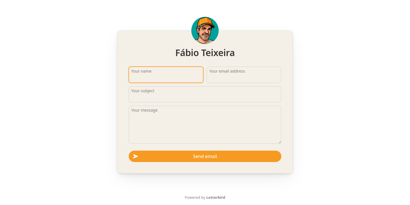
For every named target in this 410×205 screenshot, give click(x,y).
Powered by (205, 197)
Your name (141, 71)
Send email (175, 156)
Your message (144, 110)
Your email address (227, 71)
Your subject (142, 90)
